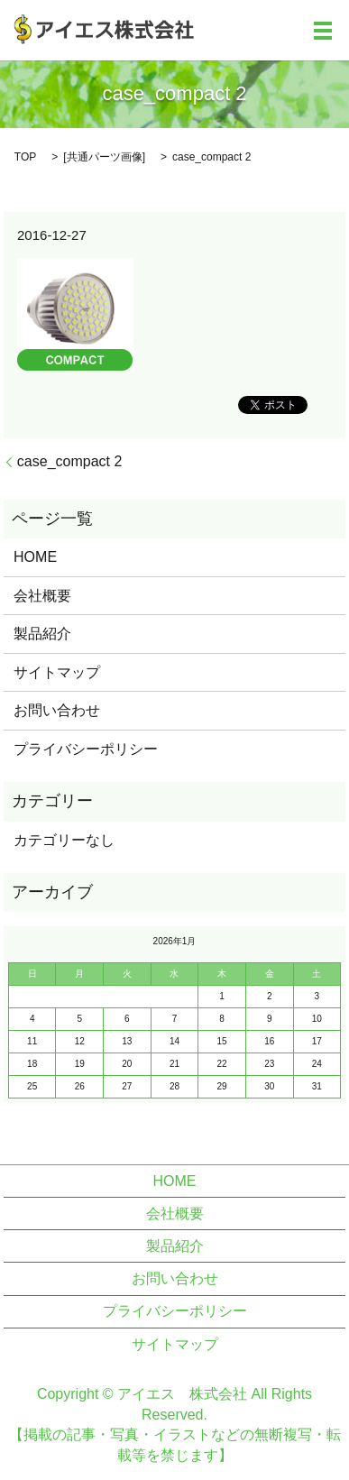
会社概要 (42, 595)
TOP (25, 157)
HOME (35, 557)
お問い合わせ (57, 710)
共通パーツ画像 (104, 157)
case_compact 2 (70, 461)
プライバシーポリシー (86, 749)
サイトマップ (57, 672)
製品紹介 (42, 633)
